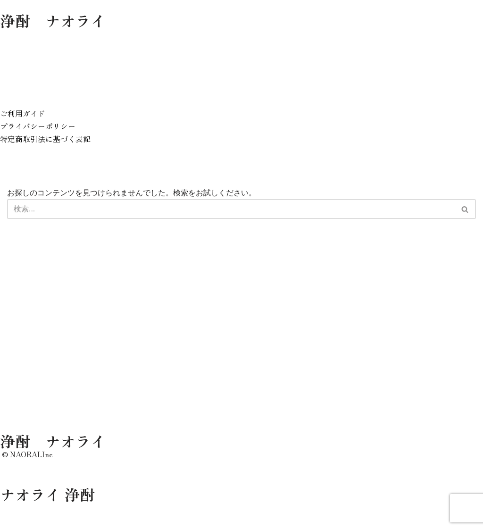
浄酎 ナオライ (53, 20)
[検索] (231, 210)
